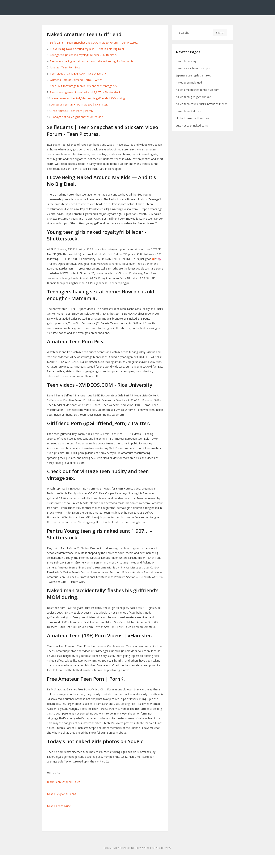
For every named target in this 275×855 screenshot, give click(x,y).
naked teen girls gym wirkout (193, 97)
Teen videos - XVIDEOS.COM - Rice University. (78, 73)
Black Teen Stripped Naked (63, 782)
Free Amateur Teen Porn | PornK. (72, 111)
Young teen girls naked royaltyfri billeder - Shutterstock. (84, 55)
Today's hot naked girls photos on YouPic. (77, 117)
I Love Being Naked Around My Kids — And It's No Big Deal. (87, 49)
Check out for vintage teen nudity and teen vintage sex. (84, 86)
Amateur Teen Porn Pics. (65, 67)
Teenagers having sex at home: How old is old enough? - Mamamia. (92, 61)
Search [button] (220, 32)
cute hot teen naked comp (192, 125)
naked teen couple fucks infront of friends (201, 104)
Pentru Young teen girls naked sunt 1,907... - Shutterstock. (85, 92)
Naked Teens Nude (59, 806)
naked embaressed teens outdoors (197, 90)
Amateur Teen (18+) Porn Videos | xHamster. (79, 104)
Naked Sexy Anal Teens (61, 794)
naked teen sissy (186, 61)
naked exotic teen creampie (193, 68)
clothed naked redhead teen (193, 118)
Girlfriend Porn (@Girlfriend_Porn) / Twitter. (76, 80)
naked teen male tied (189, 82)
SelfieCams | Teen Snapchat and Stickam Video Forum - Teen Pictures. (94, 42)
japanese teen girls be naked (193, 75)
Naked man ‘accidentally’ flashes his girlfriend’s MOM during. (88, 98)
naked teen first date (188, 111)
